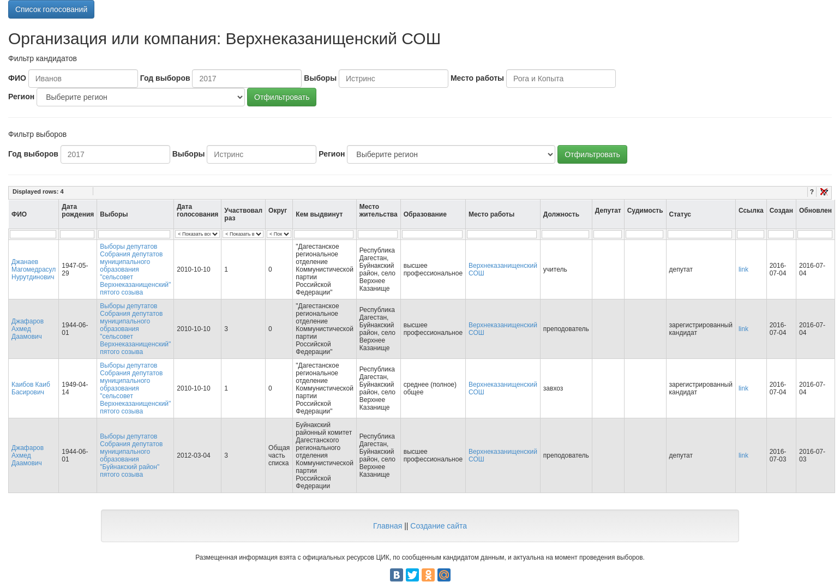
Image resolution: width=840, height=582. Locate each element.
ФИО (17, 78)
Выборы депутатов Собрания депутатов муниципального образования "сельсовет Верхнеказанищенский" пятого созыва (135, 269)
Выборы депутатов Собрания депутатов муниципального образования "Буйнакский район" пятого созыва (131, 455)
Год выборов (165, 78)
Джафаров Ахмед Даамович (27, 328)
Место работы (477, 78)
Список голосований (51, 9)
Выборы (320, 78)
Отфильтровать (281, 97)
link (743, 269)
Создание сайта (438, 525)
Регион (21, 96)
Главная (387, 525)
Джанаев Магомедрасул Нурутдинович (33, 269)
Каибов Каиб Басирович (30, 388)
